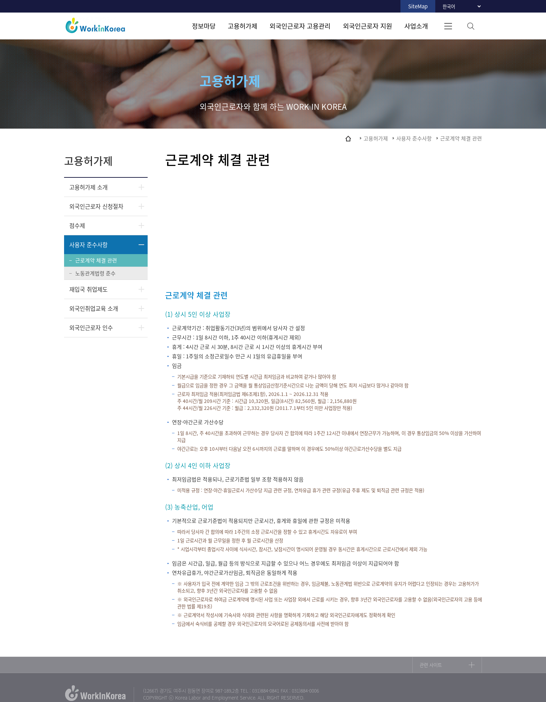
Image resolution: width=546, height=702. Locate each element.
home (348, 138)
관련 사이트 (431, 665)
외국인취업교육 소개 (93, 308)
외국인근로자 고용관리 (300, 26)
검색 (470, 26)
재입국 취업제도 (88, 289)
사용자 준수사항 (88, 245)
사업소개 (416, 26)
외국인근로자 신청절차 (96, 206)
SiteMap (418, 6)
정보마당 (204, 26)
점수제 (77, 225)
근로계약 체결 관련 (96, 260)
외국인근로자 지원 (367, 26)
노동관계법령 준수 (95, 273)
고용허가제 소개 (88, 187)
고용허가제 (242, 26)
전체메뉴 (448, 26)
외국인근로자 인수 (91, 327)
